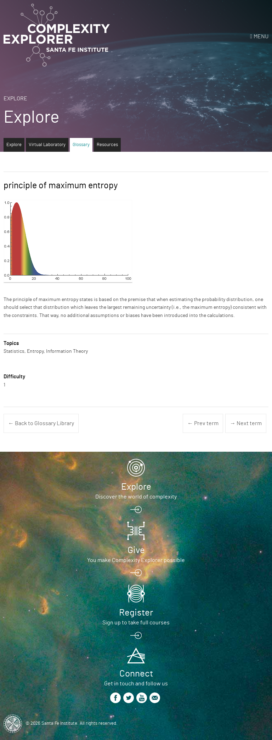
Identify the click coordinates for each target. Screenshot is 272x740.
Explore (15, 98)
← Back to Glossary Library (41, 423)
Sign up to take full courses (136, 622)
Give (136, 550)
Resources (107, 145)
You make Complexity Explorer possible (136, 560)
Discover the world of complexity (136, 497)
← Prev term (203, 423)
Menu (261, 36)
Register (136, 612)
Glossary (81, 145)
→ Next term (246, 423)
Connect (136, 673)
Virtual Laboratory (47, 145)
